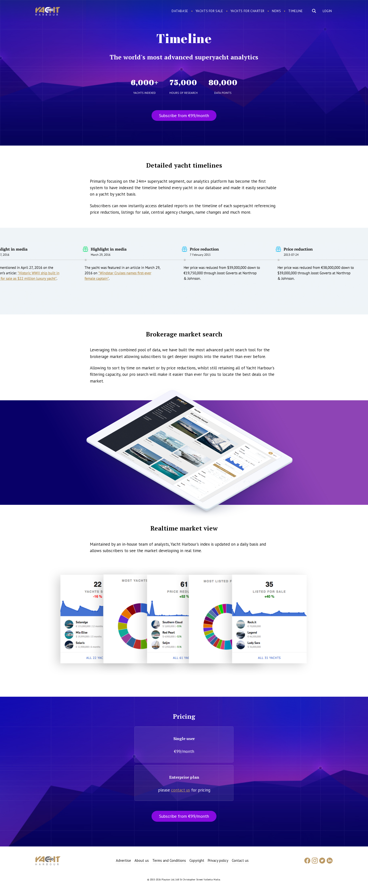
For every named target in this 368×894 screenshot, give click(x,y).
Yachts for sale (209, 11)
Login (327, 11)
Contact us (240, 860)
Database (180, 11)
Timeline (295, 11)
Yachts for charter (248, 11)
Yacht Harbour (47, 12)
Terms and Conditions (169, 860)
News (276, 11)
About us (141, 860)
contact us (180, 790)
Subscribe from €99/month (184, 115)
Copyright (196, 860)
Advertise (123, 860)
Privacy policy (218, 860)
